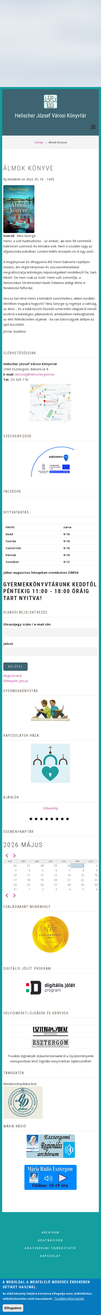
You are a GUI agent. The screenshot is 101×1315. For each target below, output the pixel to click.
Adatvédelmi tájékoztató (50, 1248)
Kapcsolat (50, 1256)
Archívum (50, 1232)
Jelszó (8, 643)
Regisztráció (12, 675)
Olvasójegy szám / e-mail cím (26, 624)
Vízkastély (50, 808)
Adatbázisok (50, 1240)
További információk (69, 1298)
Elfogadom (13, 1308)
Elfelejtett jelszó (15, 681)
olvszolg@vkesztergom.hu (34, 374)
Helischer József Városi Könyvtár (50, 115)
